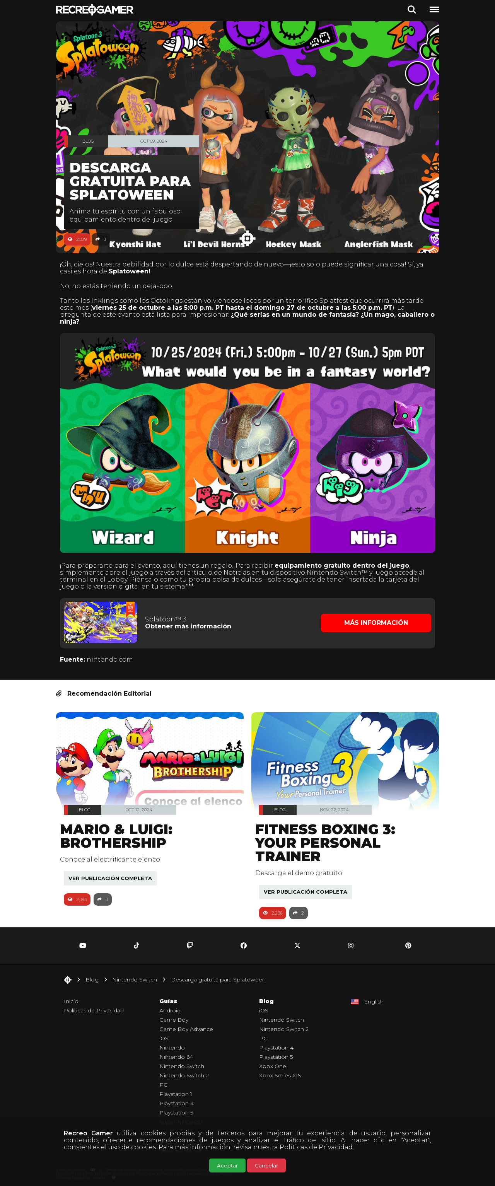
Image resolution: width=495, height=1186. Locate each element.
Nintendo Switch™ (341, 568)
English (374, 996)
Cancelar (266, 1165)
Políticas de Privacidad (316, 1147)
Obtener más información (190, 621)
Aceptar (227, 1165)
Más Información (373, 618)
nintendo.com (113, 654)
